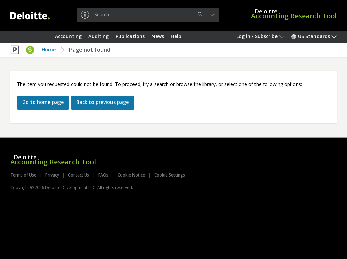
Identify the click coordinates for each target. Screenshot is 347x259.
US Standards (314, 36)
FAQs (103, 175)
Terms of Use (23, 175)
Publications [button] (130, 36)
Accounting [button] (68, 36)
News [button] (157, 36)
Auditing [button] (98, 36)
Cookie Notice (131, 175)
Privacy (52, 175)
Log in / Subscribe (260, 36)
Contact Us (78, 175)
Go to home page (43, 102)
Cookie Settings (169, 175)
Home (49, 49)
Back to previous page (102, 102)
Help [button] (176, 36)
